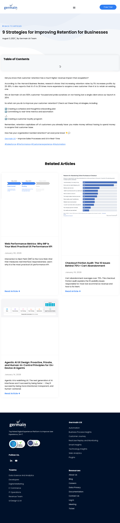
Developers (14, 479)
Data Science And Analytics (21, 475)
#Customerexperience (41, 144)
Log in (71, 500)
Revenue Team (15, 496)
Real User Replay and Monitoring (83, 440)
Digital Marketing (16, 483)
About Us (73, 474)
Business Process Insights (80, 432)
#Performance (24, 144)
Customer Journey (77, 436)
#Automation (59, 144)
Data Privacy (75, 487)
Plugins (72, 457)
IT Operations (15, 492)
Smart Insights (75, 444)
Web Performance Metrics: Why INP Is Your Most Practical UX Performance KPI (28, 245)
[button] (74, 7)
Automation (74, 428)
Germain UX (10, 138)
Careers (72, 483)
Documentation (76, 491)
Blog (71, 479)
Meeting (72, 504)
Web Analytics (75, 453)
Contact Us (74, 496)
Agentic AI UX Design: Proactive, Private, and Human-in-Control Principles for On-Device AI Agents (29, 365)
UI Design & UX (15, 500)
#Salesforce (10, 144)
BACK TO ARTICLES (12, 26)
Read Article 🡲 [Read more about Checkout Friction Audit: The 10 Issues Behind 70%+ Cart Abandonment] (73, 291)
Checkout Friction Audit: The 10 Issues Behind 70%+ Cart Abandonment (87, 264)
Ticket (72, 508)
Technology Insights (78, 449)
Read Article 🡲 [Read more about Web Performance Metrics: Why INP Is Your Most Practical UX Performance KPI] (12, 291)
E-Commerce (15, 488)
